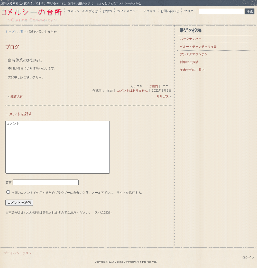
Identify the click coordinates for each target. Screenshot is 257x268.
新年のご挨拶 (189, 62)
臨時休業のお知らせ (25, 60)
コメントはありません (132, 90)
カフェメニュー (128, 11)
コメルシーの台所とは (82, 11)
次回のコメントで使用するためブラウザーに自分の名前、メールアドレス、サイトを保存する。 (78, 192)
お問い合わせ (170, 11)
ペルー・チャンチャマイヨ (198, 46)
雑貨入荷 (17, 96)
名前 (8, 182)
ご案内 (153, 86)
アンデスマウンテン (194, 54)
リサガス (163, 96)
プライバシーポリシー (19, 253)
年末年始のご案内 (192, 70)
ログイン (248, 257)
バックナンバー (190, 39)
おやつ (107, 11)
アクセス (149, 11)
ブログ (188, 11)
